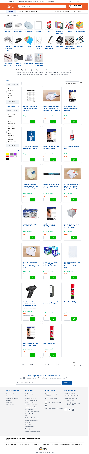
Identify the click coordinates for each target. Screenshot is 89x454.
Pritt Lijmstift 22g (70, 302)
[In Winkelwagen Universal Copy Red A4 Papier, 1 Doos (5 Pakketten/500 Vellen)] (74, 237)
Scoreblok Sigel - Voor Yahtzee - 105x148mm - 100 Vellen (30, 108)
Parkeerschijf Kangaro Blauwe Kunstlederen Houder (30, 148)
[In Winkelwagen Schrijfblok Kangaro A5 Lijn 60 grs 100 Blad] (53, 237)
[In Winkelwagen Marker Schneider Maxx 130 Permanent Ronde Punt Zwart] (53, 199)
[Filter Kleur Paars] (15, 154)
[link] (42, 364)
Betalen (8, 400)
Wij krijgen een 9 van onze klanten (44, 1)
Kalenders (28, 424)
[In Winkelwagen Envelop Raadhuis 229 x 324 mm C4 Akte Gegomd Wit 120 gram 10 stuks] (32, 277)
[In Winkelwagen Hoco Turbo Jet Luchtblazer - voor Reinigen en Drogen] (32, 319)
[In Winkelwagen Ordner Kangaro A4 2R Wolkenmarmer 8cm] (53, 319)
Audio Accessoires (31, 407)
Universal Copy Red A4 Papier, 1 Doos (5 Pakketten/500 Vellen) (71, 226)
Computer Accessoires (32, 411)
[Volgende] (61, 364)
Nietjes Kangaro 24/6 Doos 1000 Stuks (30, 225)
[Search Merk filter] (12, 84)
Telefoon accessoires (31, 405)
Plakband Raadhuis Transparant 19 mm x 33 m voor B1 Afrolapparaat (31, 186)
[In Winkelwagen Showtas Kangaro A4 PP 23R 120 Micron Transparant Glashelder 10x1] (74, 277)
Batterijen (28, 429)
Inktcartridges (29, 394)
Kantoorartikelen (30, 398)
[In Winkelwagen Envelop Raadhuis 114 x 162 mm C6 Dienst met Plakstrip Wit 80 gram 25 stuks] (53, 121)
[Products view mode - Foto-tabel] (23, 83)
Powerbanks (29, 409)
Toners (27, 396)
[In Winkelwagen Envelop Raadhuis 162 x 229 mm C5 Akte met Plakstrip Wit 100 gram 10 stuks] (74, 199)
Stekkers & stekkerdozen (33, 418)
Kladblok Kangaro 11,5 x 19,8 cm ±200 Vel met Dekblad (72, 108)
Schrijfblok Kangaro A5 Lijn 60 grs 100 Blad (51, 225)
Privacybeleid (78, 444)
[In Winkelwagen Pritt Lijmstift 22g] (74, 319)
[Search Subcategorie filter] (12, 110)
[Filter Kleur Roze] (11, 156)
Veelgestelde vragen (12, 398)
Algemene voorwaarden (67, 444)
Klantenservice (76, 11)
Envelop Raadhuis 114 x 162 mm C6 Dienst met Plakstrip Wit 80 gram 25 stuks (51, 109)
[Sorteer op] (72, 83)
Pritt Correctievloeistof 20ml (71, 147)
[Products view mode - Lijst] (26, 83)
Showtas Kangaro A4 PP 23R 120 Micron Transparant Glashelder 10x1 (72, 264)
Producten (11, 12)
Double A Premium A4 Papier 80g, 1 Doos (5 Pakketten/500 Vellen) (50, 264)
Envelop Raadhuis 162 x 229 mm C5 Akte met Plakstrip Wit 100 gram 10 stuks (72, 187)
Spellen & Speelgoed (31, 420)
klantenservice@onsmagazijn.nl (54, 406)
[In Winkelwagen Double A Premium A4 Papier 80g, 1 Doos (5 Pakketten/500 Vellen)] (53, 277)
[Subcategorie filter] (12, 106)
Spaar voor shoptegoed (62, 11)
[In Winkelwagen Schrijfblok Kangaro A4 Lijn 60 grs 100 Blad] (32, 355)
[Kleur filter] (12, 150)
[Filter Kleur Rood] (7, 156)
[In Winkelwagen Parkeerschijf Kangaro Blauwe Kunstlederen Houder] (32, 159)
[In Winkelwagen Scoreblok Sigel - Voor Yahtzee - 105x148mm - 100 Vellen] (32, 121)
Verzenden (9, 402)
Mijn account (71, 1)
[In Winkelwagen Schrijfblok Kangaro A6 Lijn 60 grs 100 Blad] (53, 159)
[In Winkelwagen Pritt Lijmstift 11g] (53, 355)
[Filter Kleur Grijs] (11, 154)
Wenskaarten (29, 426)
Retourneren (10, 405)
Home (7, 15)
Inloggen (79, 1)
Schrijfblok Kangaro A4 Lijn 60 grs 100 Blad (30, 344)
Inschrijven (66, 382)
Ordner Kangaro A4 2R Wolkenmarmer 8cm (50, 303)
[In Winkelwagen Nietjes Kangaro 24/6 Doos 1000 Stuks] (32, 237)
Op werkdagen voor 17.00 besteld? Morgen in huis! (20, 1)
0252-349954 (49, 396)
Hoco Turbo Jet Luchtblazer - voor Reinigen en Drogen (29, 303)
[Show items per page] (77, 365)
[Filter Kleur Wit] (15, 156)
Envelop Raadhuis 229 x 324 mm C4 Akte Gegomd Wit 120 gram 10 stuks (31, 264)
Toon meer (12, 101)
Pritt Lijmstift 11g (49, 343)
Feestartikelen (29, 402)
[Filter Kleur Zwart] (7, 159)
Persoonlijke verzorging (32, 431)
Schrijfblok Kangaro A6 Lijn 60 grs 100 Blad (51, 147)
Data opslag (29, 413)
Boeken (27, 422)
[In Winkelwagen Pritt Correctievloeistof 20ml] (74, 159)
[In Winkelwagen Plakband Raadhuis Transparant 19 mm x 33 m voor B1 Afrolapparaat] (32, 199)
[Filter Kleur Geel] (7, 154)
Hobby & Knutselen (31, 400)
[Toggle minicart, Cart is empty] (75, 6)
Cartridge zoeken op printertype (28, 11)
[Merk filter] (12, 80)
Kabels (27, 416)
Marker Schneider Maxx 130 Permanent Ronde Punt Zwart (51, 186)
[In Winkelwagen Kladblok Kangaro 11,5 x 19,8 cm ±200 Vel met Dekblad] (74, 121)
